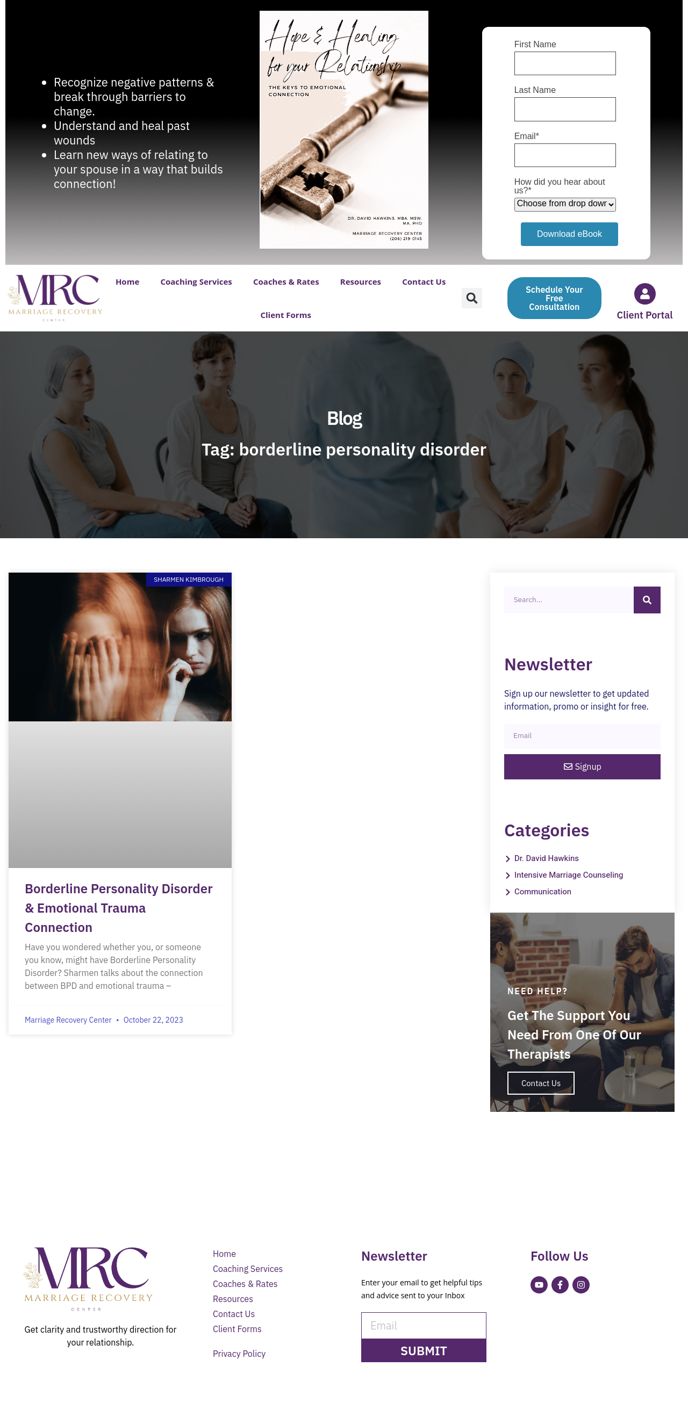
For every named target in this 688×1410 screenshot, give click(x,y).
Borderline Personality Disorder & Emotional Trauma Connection (119, 908)
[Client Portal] (645, 294)
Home (127, 281)
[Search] (647, 600)
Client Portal (645, 315)
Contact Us (424, 281)
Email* (526, 136)
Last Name (535, 90)
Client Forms (285, 314)
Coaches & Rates (286, 281)
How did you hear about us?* (559, 186)
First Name (535, 44)
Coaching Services (196, 281)
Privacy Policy (239, 1355)
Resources (360, 281)
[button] (472, 298)
